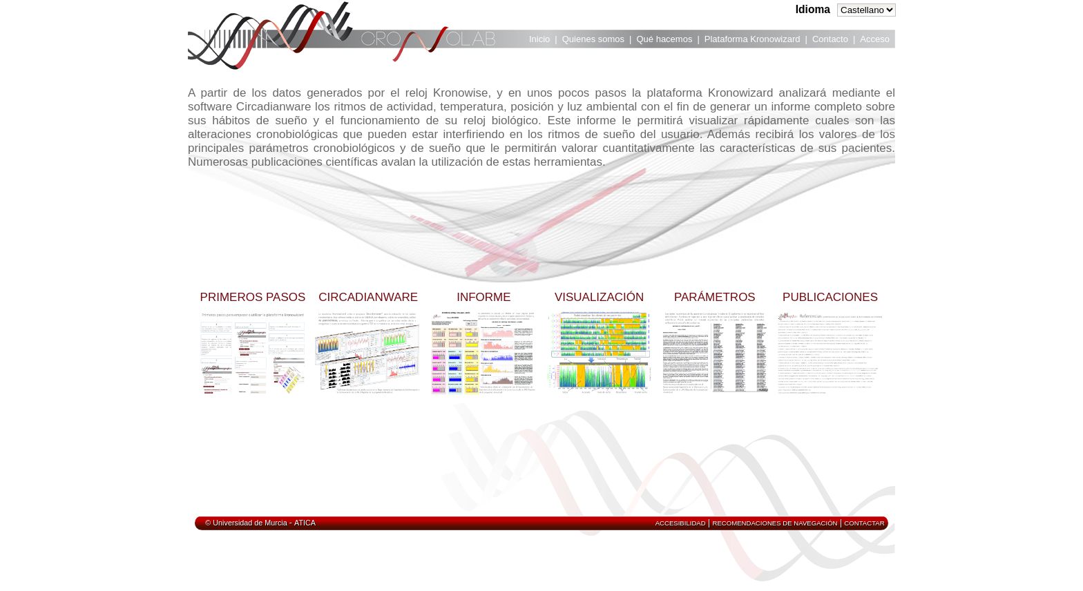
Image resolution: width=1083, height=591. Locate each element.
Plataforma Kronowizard (753, 39)
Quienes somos (593, 39)
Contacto (830, 39)
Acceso (875, 39)
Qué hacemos (664, 39)
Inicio (539, 39)
